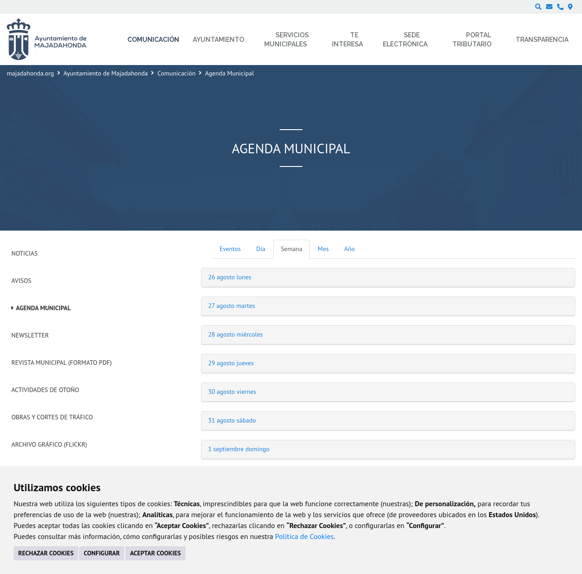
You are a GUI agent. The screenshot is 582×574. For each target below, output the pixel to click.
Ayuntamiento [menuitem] (218, 39)
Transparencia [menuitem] (542, 39)
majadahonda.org (30, 73)
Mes (323, 249)
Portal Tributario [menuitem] (472, 39)
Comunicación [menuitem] (153, 39)
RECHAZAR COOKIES (46, 553)
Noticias (24, 253)
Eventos (230, 249)
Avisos (21, 281)
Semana (291, 249)
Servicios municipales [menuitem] (286, 39)
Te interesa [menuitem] (347, 39)
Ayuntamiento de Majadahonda (106, 73)
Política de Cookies (304, 536)
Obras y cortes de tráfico (52, 417)
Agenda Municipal (43, 308)
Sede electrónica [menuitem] (405, 39)
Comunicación (176, 73)
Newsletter (30, 335)
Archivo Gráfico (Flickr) (49, 444)
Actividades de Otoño (45, 390)
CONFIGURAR (102, 553)
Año (349, 249)
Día (261, 249)
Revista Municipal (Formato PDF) (61, 362)
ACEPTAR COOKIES (155, 553)
